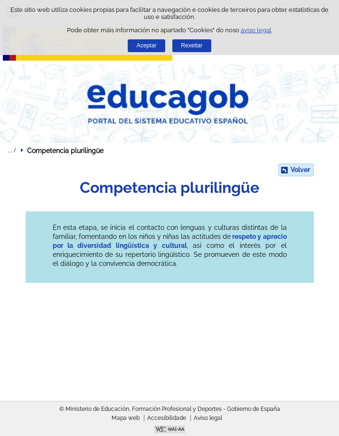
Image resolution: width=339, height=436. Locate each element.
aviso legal (256, 30)
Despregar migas (12, 150)
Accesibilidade (166, 418)
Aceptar (147, 45)
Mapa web (126, 418)
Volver (300, 169)
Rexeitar (191, 45)
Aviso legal (208, 418)
